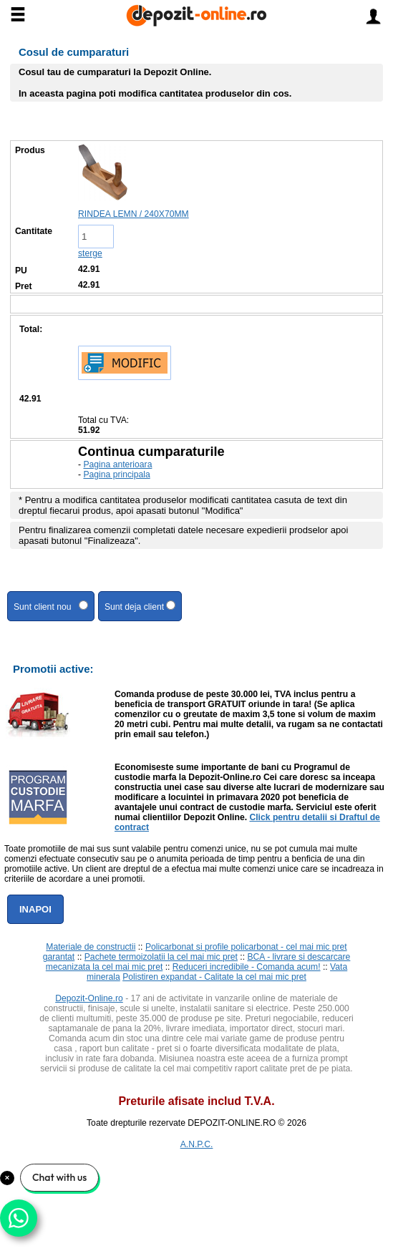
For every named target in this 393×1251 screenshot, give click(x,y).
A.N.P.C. (196, 1144)
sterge (90, 253)
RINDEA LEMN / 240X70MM (133, 214)
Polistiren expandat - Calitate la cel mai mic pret (214, 977)
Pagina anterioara (117, 464)
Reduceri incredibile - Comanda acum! (247, 967)
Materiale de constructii (90, 947)
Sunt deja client (140, 606)
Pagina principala (116, 474)
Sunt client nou (51, 606)
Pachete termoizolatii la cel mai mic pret (161, 957)
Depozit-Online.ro (89, 998)
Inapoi (35, 909)
